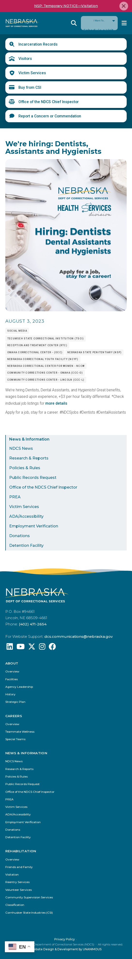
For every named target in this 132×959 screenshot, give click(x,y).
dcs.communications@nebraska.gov (78, 636)
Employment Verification (33, 526)
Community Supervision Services (29, 897)
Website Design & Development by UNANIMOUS (66, 949)
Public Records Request (32, 477)
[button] (66, 310)
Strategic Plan (15, 702)
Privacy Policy (64, 939)
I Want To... (99, 23)
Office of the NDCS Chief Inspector (48, 101)
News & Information (29, 439)
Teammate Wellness (19, 731)
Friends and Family (19, 867)
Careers (13, 716)
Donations (19, 535)
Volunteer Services (18, 889)
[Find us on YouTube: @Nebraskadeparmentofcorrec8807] (20, 648)
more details (56, 403)
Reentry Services (17, 882)
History (10, 694)
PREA (15, 497)
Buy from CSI (29, 87)
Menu (124, 23)
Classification (14, 905)
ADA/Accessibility (26, 516)
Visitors (25, 58)
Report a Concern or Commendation (49, 116)
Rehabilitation (20, 851)
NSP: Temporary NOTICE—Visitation (66, 6)
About (11, 663)
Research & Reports (28, 458)
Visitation (12, 874)
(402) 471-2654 (33, 624)
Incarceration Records (38, 44)
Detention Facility (26, 545)
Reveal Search (74, 23)
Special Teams (15, 739)
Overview (12, 671)
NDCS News (21, 448)
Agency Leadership (19, 687)
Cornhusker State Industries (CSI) (29, 912)
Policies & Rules (24, 468)
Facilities (11, 679)
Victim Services (32, 73)
